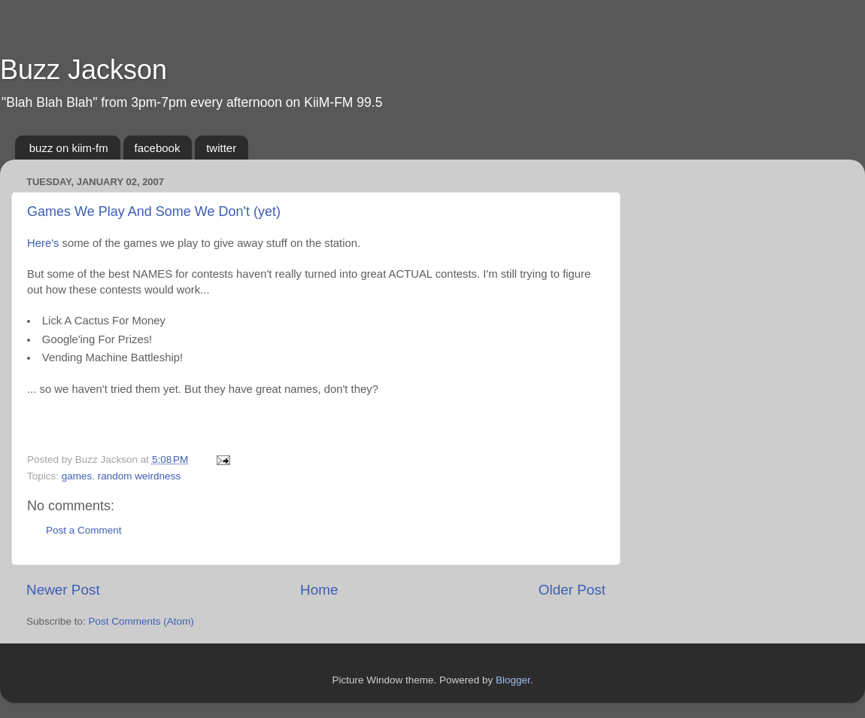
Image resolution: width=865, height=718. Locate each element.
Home (319, 590)
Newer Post (63, 590)
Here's (43, 243)
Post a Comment (84, 530)
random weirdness (139, 476)
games (77, 476)
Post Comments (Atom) (141, 621)
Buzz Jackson (83, 69)
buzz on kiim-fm (68, 147)
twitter (221, 147)
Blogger (513, 680)
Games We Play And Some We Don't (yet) (154, 211)
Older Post (572, 590)
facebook (158, 147)
